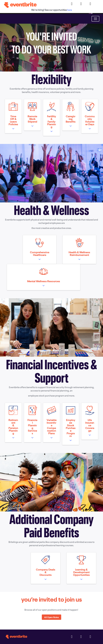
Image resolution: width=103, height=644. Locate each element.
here (69, 9)
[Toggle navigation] (95, 19)
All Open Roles (51, 617)
